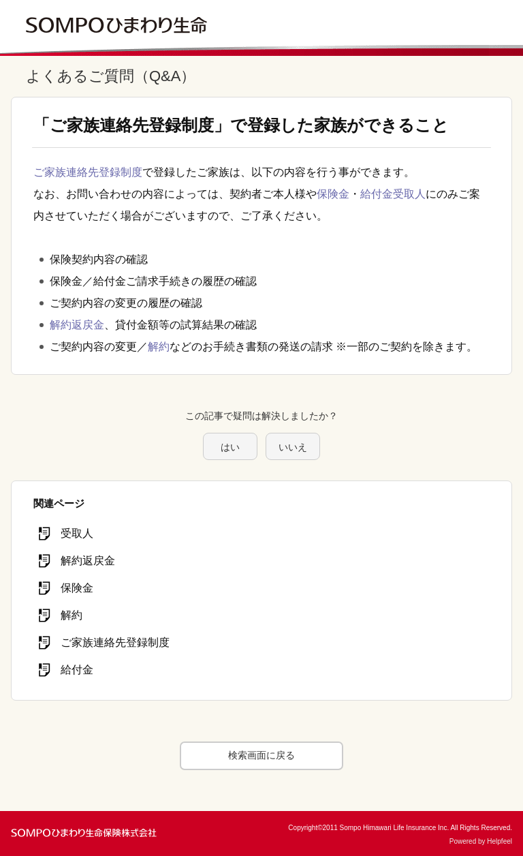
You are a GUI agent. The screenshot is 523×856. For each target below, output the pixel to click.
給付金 (376, 194)
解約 (159, 346)
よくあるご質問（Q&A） (110, 76)
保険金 (333, 194)
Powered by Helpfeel (480, 841)
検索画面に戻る (261, 755)
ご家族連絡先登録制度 (87, 172)
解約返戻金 (77, 325)
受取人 (409, 194)
